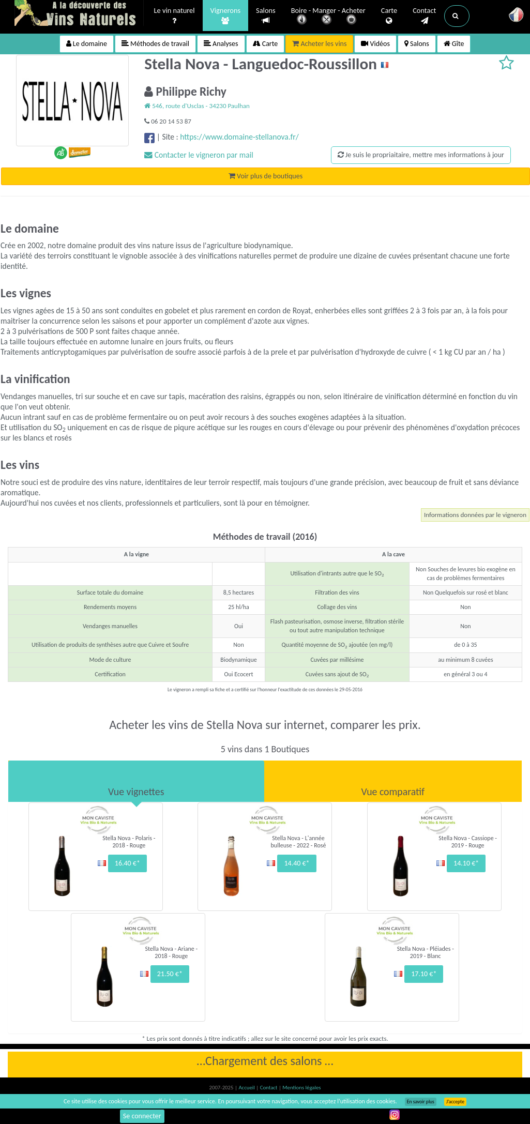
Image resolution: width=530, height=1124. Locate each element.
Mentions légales (301, 1087)
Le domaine (86, 43)
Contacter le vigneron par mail (198, 155)
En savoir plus (420, 1102)
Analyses (221, 43)
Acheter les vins (319, 43)
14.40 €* (296, 863)
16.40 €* (127, 863)
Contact (424, 16)
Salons (266, 16)
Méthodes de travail (155, 43)
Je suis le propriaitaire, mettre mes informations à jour (421, 154)
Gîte (454, 43)
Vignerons (225, 16)
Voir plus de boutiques (265, 176)
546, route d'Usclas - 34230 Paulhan (197, 106)
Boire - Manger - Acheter (328, 17)
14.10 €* (466, 863)
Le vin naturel (174, 16)
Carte (389, 16)
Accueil (247, 1087)
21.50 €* (170, 973)
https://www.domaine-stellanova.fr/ (239, 137)
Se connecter (142, 1116)
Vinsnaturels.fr (79, 14)
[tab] (136, 781)
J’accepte (455, 1102)
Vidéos (375, 43)
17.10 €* (423, 973)
